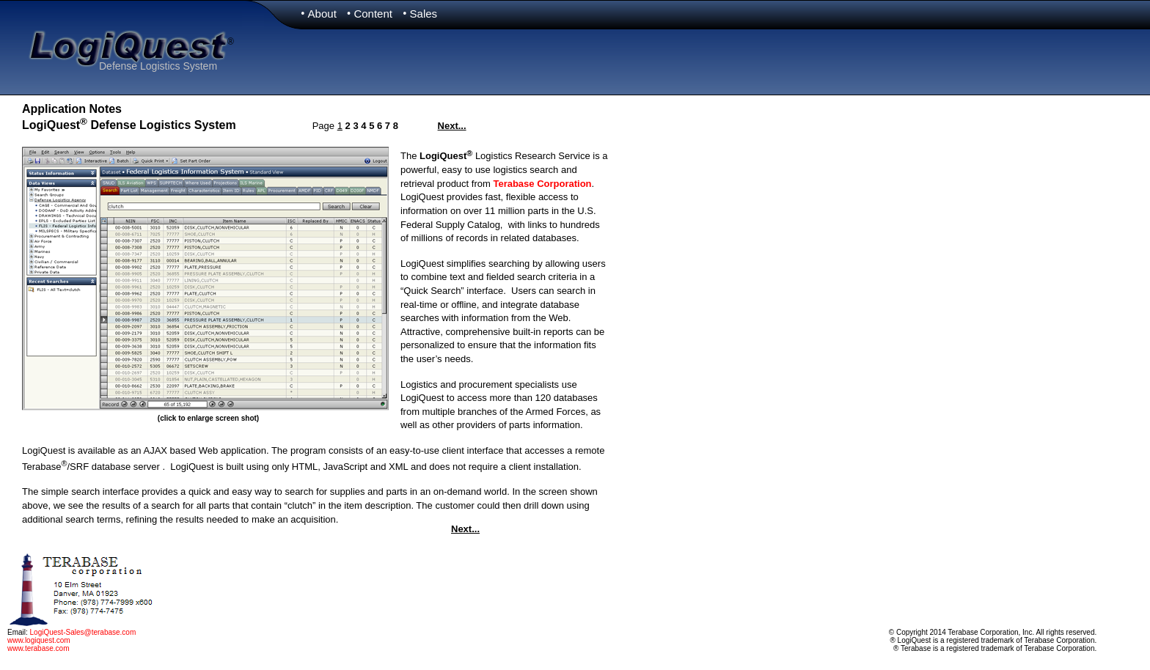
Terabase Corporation (542, 183)
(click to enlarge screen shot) (208, 418)
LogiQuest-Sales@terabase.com (83, 632)
